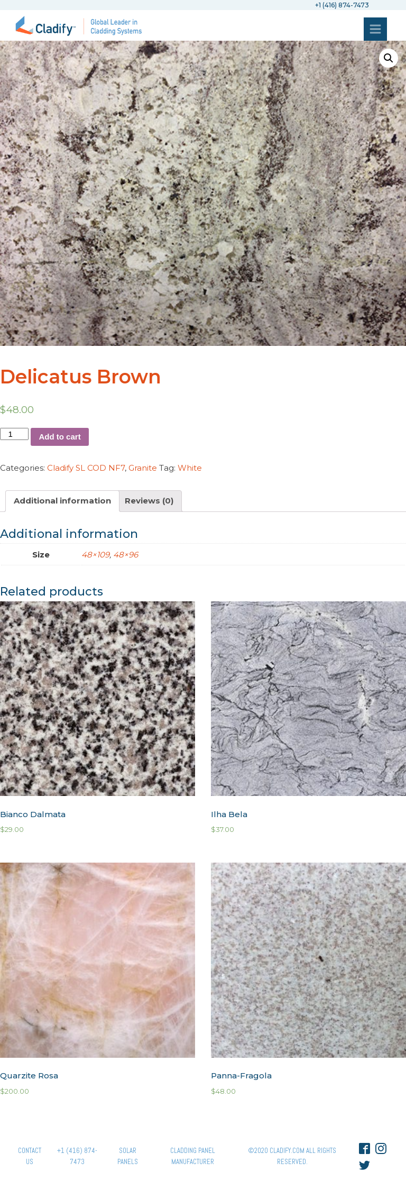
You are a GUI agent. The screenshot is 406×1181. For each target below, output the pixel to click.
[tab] (62, 501)
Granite (142, 468)
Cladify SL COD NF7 (86, 468)
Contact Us (29, 1156)
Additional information (62, 501)
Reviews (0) (149, 501)
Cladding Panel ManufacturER (192, 1156)
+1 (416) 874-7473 (77, 1156)
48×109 (95, 555)
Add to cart (59, 436)
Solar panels (127, 1156)
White (190, 468)
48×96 (125, 555)
